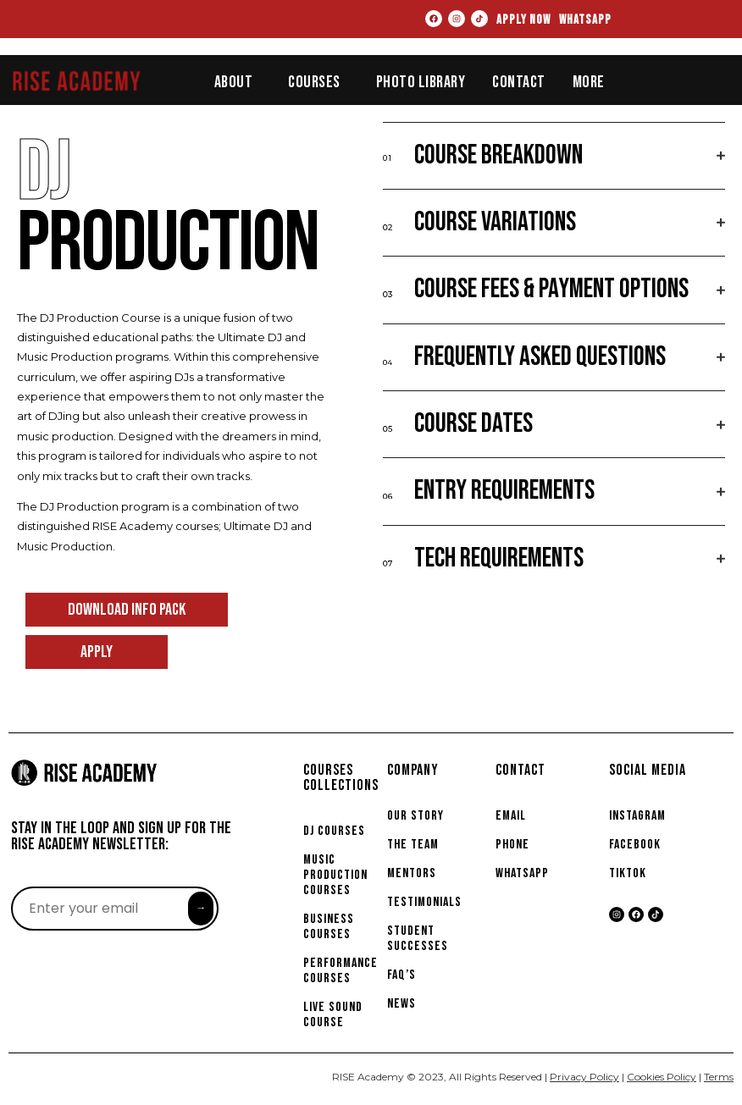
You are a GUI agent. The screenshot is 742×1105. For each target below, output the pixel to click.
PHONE (512, 845)
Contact (518, 82)
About (233, 82)
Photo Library (421, 82)
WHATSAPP (585, 20)
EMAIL (511, 816)
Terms (719, 1076)
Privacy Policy (584, 1076)
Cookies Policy (661, 1076)
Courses (314, 82)
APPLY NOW (523, 20)
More (589, 82)
